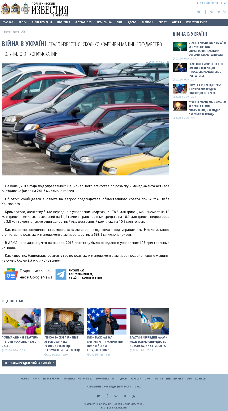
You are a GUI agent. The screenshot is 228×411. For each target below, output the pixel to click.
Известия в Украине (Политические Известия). (115, 404)
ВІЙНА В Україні (42, 22)
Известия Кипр (196, 22)
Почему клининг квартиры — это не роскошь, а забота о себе (20, 341)
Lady (189, 378)
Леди (200, 3)
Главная (8, 22)
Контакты (212, 3)
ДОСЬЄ (132, 22)
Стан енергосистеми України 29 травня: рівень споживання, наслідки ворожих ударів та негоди (207, 49)
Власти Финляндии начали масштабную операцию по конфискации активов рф (148, 341)
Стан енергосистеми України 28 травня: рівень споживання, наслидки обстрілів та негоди (207, 108)
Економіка (104, 22)
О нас (223, 3)
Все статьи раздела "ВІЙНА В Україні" (29, 363)
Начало (25, 378)
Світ (119, 22)
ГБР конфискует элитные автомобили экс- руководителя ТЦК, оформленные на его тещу (62, 343)
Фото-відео (83, 22)
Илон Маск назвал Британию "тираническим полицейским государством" (105, 343)
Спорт (163, 22)
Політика (63, 22)
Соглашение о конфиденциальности (109, 386)
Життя (176, 22)
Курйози (147, 22)
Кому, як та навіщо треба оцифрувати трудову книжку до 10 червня (205, 89)
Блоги (22, 22)
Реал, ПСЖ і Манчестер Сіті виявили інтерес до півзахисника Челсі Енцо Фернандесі (206, 70)
